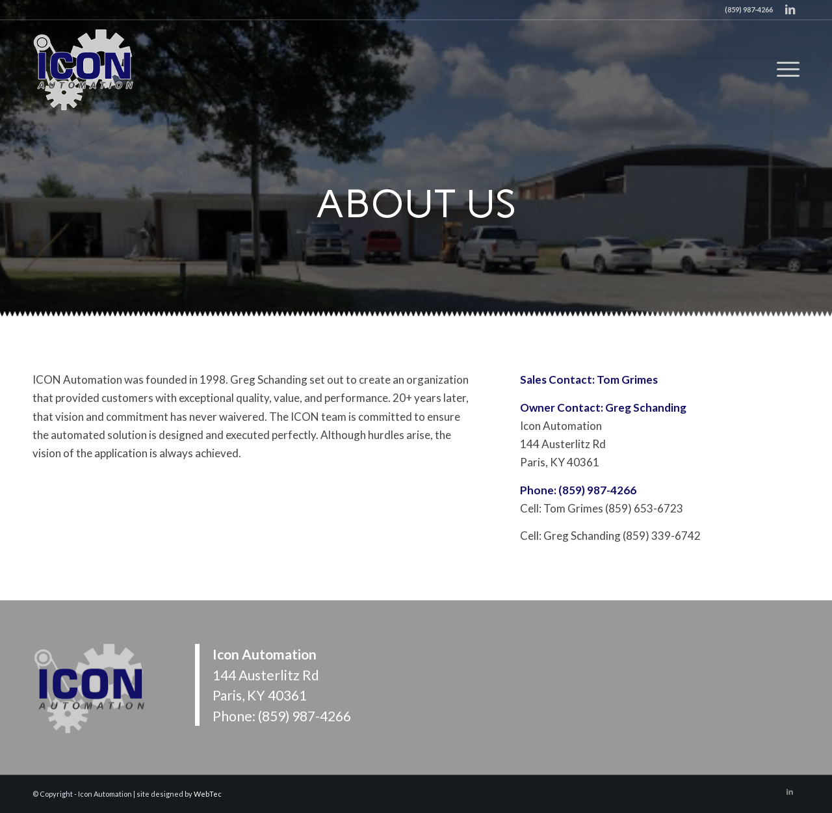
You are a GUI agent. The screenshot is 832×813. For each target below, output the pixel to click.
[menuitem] (784, 69)
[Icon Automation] (84, 69)
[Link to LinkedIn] (790, 10)
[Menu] (784, 69)
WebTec (208, 794)
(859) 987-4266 (304, 716)
